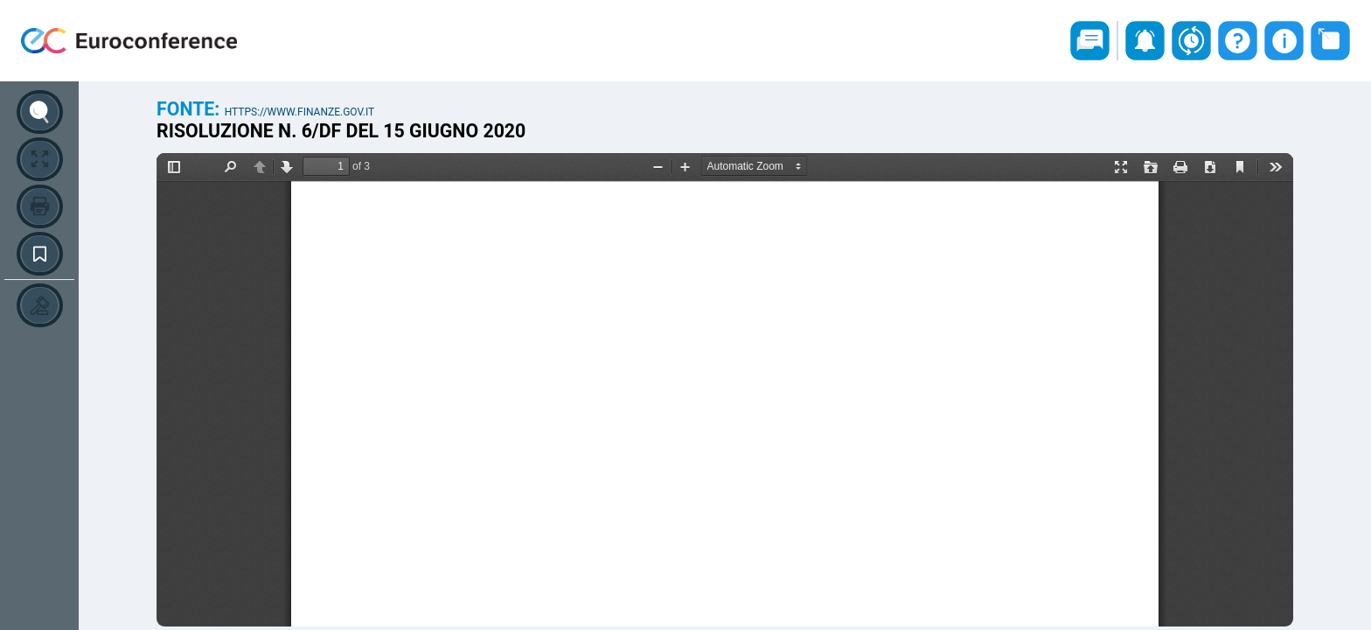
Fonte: (191, 109)
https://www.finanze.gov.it (300, 112)
